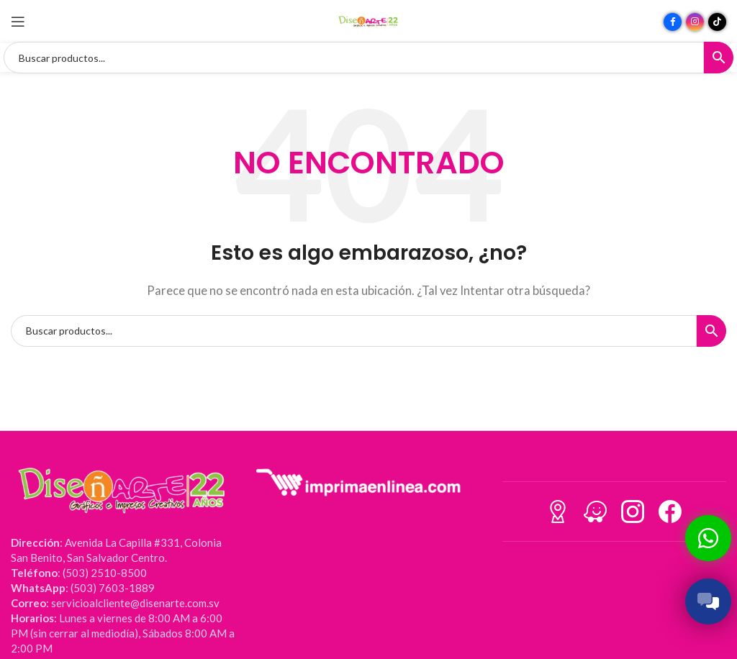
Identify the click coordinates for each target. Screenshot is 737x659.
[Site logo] (368, 20)
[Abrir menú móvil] (18, 21)
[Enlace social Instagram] (695, 22)
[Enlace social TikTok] (717, 22)
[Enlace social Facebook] (673, 22)
